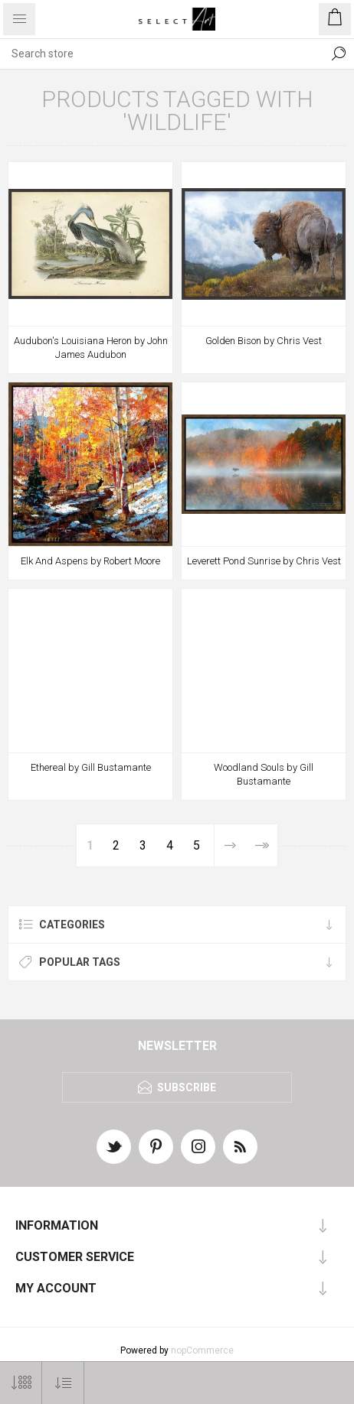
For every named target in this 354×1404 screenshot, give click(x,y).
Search (338, 53)
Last (261, 845)
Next (230, 845)
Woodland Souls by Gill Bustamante (263, 774)
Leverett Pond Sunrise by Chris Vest (264, 561)
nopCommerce (202, 1350)
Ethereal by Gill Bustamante (91, 767)
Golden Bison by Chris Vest (263, 340)
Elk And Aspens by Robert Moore (90, 561)
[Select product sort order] (63, 1383)
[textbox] (161, 53)
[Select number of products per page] (21, 1383)
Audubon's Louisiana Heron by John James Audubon (91, 347)
